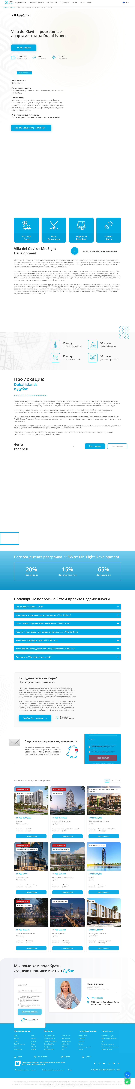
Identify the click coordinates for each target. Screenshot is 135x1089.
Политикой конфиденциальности (100, 746)
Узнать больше (31, 836)
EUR (118, 781)
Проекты (12, 7)
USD (112, 781)
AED (107, 781)
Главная (5, 7)
